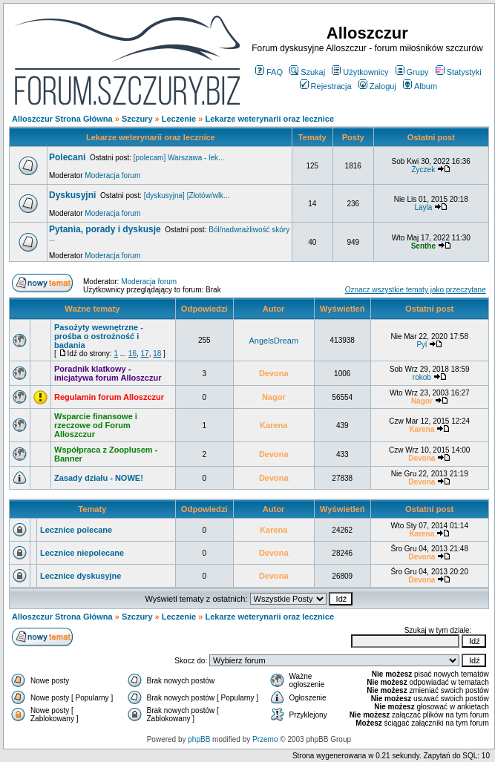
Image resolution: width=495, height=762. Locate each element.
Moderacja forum (112, 175)
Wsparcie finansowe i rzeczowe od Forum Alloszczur (95, 425)
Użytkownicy (360, 72)
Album (420, 86)
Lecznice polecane (76, 529)
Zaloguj (377, 86)
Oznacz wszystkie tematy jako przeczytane (415, 290)
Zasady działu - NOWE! (98, 477)
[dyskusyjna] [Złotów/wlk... (187, 195)
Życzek (423, 169)
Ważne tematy (92, 308)
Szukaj (307, 72)
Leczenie (179, 118)
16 (132, 353)
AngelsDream (273, 340)
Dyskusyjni (72, 195)
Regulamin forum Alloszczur (109, 397)
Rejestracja (326, 86)
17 (145, 353)
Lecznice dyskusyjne (80, 575)
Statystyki (459, 72)
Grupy (412, 72)
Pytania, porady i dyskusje (105, 229)
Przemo (265, 739)
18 (157, 353)
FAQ (269, 72)
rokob (422, 377)
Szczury (137, 118)
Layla (423, 207)
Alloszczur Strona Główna (62, 118)
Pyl (421, 345)
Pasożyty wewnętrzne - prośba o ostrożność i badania (98, 336)
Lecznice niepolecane (82, 552)
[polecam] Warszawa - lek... (179, 158)
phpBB (199, 739)
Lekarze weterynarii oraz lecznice (269, 118)
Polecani (67, 157)
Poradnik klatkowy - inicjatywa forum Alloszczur (107, 373)
